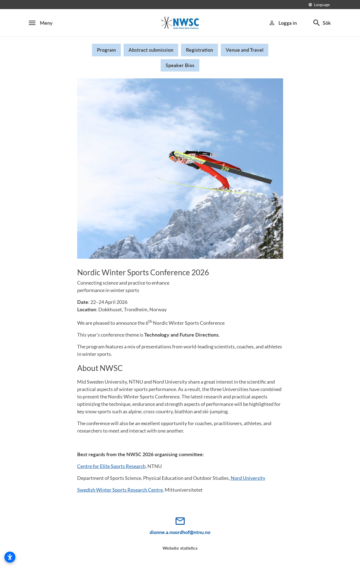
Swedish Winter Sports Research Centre (120, 490)
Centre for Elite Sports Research (111, 466)
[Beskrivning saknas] (180, 22)
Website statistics (180, 548)
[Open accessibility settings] (9, 557)
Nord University (248, 478)
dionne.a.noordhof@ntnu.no (180, 532)
